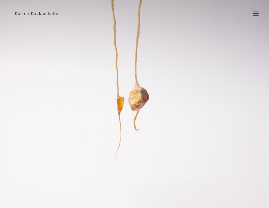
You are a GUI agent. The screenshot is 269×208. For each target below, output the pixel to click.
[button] (255, 13)
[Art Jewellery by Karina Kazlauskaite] (36, 13)
